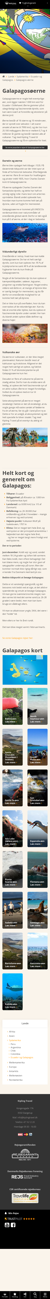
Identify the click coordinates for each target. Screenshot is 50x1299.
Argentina (16, 1047)
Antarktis (13, 1071)
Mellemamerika (17, 1062)
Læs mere (10, 721)
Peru (13, 1044)
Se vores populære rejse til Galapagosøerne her (25, 147)
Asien (12, 1036)
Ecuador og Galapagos (22, 1057)
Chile (13, 1050)
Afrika (12, 1031)
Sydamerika (15, 1040)
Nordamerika (15, 1079)
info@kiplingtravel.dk (27, 1117)
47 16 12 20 (29, 1122)
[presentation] (47, 3)
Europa (12, 1066)
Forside (5, 1295)
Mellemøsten (15, 1075)
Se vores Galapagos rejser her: (17, 638)
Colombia (15, 1054)
